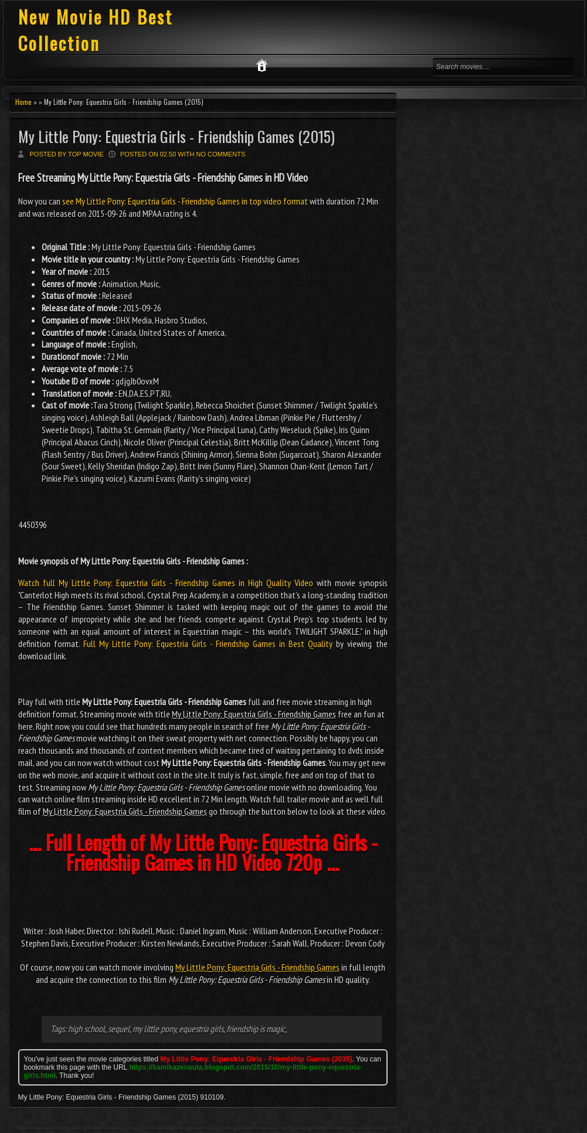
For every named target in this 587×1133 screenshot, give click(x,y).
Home (23, 102)
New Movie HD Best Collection (95, 30)
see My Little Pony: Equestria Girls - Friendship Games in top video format (185, 201)
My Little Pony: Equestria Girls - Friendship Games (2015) (176, 136)
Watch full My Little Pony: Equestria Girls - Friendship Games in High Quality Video (165, 582)
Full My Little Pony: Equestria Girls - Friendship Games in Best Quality (208, 643)
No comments (221, 154)
